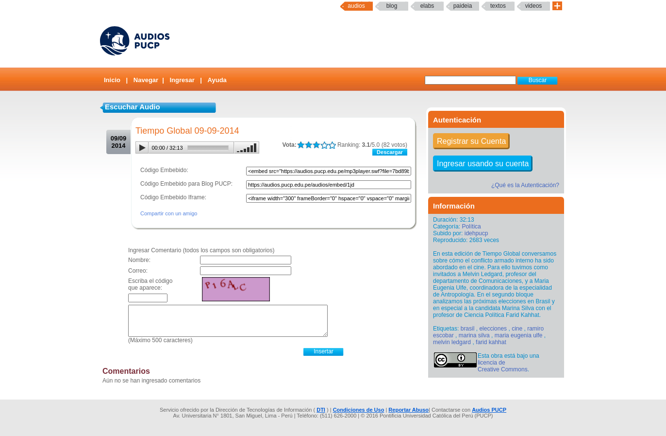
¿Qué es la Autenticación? (525, 185)
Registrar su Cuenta (471, 141)
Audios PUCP (489, 410)
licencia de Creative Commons (503, 366)
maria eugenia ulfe (519, 335)
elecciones (493, 328)
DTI (320, 410)
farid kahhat (491, 342)
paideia (462, 5)
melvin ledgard (452, 342)
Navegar (145, 80)
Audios (356, 5)
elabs (427, 5)
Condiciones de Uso (358, 410)
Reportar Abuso (408, 410)
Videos (533, 5)
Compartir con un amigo (168, 213)
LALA (300, 145)
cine (517, 328)
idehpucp (476, 233)
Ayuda (217, 80)
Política (471, 226)
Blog (392, 5)
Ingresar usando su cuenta (483, 163)
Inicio (112, 80)
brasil (468, 328)
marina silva (474, 335)
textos (498, 5)
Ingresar (181, 80)
